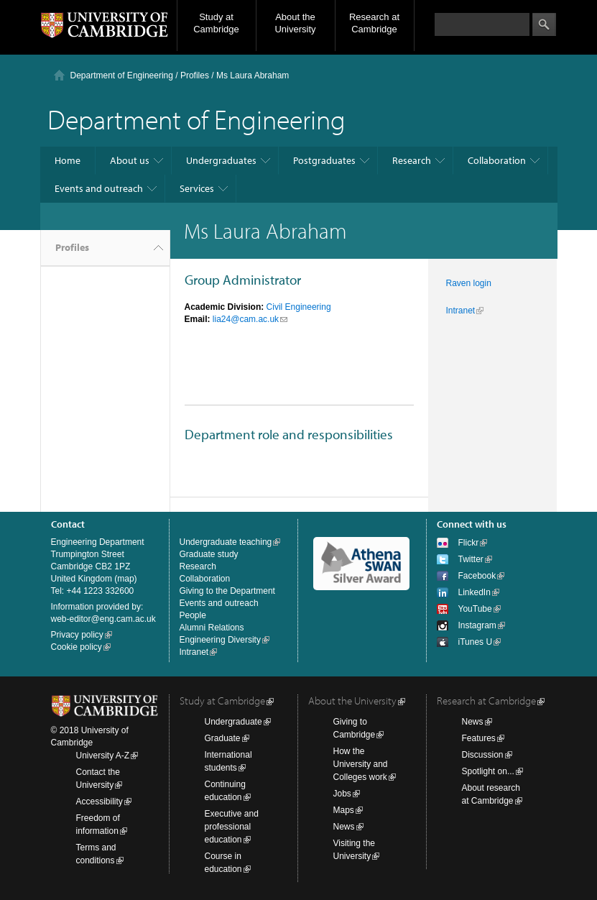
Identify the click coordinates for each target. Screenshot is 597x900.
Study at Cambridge (216, 23)
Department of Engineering (121, 75)
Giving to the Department (227, 591)
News (344, 827)
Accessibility (99, 801)
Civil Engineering (299, 307)
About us (129, 160)
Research (411, 160)
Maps (343, 810)
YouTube (475, 609)
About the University (294, 23)
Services (197, 188)
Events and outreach (99, 188)
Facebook (477, 576)
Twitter (470, 559)
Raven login (468, 283)
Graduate (223, 738)
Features (479, 738)
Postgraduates (324, 160)
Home (67, 160)
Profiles (72, 247)
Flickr (468, 543)
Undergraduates (221, 160)
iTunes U (475, 642)
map (125, 579)
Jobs (342, 794)
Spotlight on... (488, 771)
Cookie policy (76, 647)
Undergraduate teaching (226, 542)
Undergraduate (233, 722)
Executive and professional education (232, 827)
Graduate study (209, 554)
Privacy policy (77, 635)
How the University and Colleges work (360, 764)
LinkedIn (474, 592)
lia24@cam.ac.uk (246, 319)
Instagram (477, 625)
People (193, 615)
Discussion (483, 755)
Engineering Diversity (220, 640)
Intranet (461, 311)
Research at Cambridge (374, 23)
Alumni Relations (212, 628)
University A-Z (103, 755)
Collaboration (497, 160)
